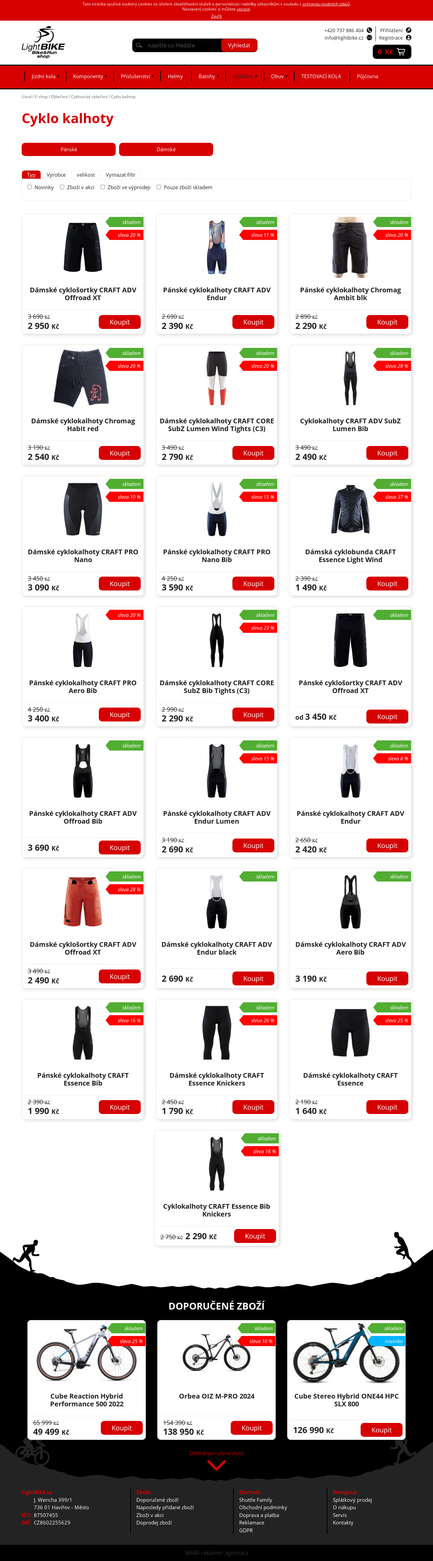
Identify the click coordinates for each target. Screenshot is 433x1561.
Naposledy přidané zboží (165, 1507)
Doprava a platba (259, 1515)
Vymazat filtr (120, 174)
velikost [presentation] (86, 174)
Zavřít (216, 16)
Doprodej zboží (154, 1522)
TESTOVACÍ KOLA (321, 76)
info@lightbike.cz (344, 38)
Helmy (175, 76)
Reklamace (251, 1522)
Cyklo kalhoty (123, 96)
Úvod (26, 96)
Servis (340, 1515)
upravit (243, 9)
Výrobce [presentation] (56, 174)
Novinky (44, 187)
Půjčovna (367, 76)
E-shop (41, 96)
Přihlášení (391, 30)
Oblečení (243, 76)
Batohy (207, 76)
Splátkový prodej (352, 1499)
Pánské (69, 149)
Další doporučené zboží (216, 1453)
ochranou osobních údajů (326, 4)
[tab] (31, 174)
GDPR (246, 1530)
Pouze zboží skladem (188, 187)
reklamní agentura (224, 1553)
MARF (192, 1553)
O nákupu (344, 1507)
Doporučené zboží (157, 1499)
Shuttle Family (255, 1499)
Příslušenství (135, 76)
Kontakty (343, 1522)
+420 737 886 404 (344, 30)
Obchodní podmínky (263, 1507)
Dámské (166, 149)
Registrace (391, 38)
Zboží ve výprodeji (129, 187)
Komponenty (88, 76)
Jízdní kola (43, 76)
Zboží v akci (80, 187)
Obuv (277, 76)
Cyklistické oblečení (89, 96)
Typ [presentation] (31, 174)
